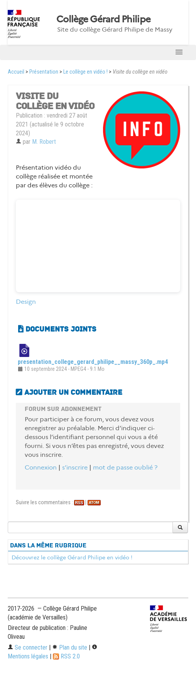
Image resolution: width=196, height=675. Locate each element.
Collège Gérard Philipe (103, 19)
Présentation (43, 72)
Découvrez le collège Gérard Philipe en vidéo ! (72, 557)
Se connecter (27, 647)
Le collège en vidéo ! (85, 72)
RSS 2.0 (66, 656)
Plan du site (69, 647)
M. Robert (44, 141)
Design (26, 301)
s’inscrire (75, 467)
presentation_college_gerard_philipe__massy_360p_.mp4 (93, 361)
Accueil (16, 72)
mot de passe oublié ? (125, 467)
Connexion (41, 467)
